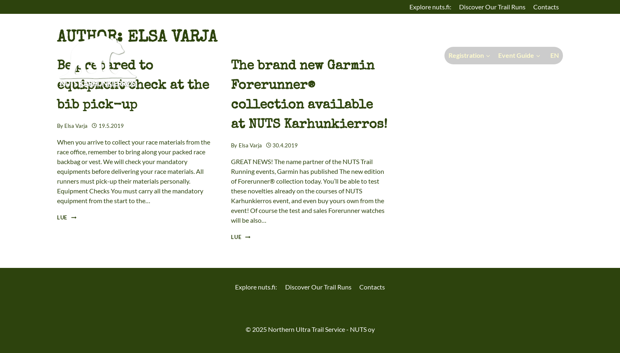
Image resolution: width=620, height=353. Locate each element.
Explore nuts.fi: (430, 7)
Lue (67, 217)
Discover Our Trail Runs (492, 7)
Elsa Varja (76, 126)
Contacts (546, 7)
